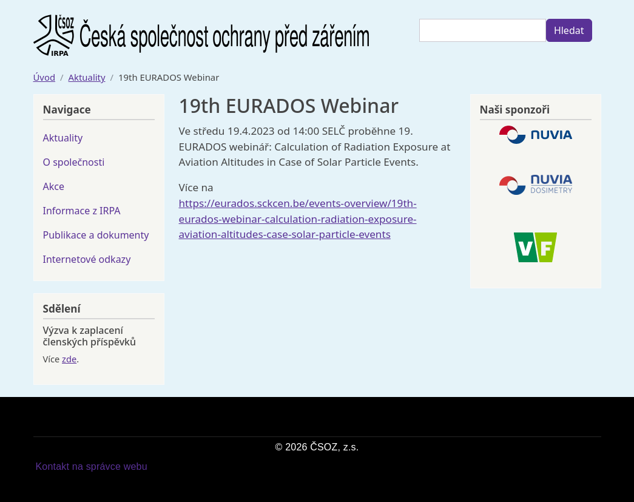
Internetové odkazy (87, 259)
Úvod (44, 77)
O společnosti (74, 162)
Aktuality (87, 77)
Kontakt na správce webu (91, 466)
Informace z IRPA (82, 210)
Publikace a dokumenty (96, 235)
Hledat (569, 30)
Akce (53, 186)
